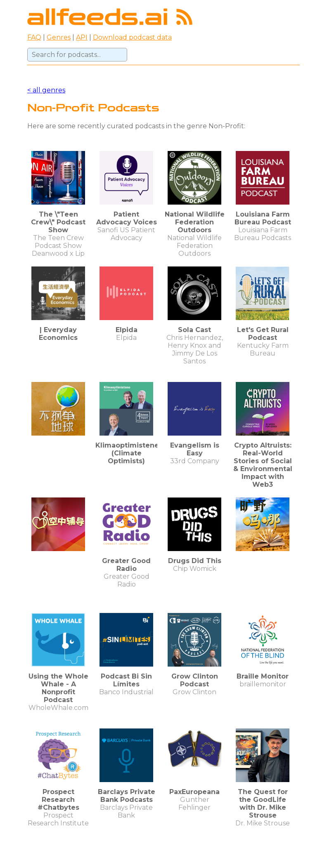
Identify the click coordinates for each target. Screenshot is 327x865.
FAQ (34, 37)
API (82, 37)
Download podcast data (132, 37)
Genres (59, 37)
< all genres (46, 90)
